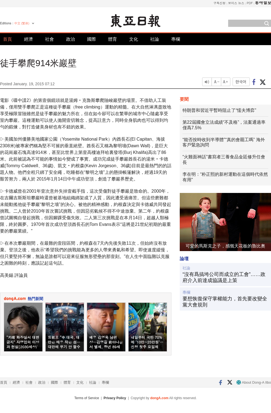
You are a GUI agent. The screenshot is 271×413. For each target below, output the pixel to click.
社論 (154, 39)
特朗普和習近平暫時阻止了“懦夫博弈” (219, 110)
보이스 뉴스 (236, 3)
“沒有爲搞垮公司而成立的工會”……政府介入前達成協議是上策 (224, 277)
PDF (250, 3)
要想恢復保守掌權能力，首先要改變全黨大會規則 (225, 302)
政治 (70, 39)
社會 (49, 39)
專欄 (175, 39)
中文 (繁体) (21, 23)
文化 (133, 39)
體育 (112, 39)
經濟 (28, 39)
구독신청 (219, 3)
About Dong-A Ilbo (253, 382)
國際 (91, 39)
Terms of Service (86, 398)
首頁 (7, 39)
